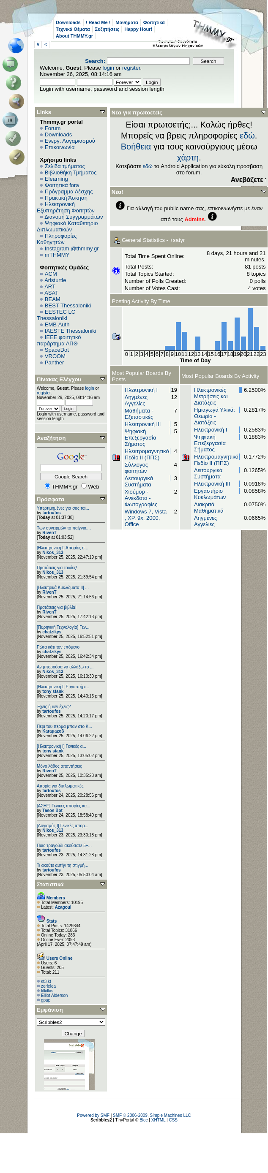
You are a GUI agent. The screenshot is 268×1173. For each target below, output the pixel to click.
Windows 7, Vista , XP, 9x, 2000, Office (146, 517)
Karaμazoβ (53, 731)
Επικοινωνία (60, 147)
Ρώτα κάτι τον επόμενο (58, 647)
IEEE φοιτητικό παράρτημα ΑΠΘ (59, 340)
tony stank (52, 691)
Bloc (143, 1120)
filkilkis (47, 990)
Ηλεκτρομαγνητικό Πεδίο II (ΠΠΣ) (147, 454)
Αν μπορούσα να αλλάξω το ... (65, 667)
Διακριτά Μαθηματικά (209, 507)
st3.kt (46, 981)
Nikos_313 (52, 552)
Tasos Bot (52, 810)
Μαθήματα (126, 22)
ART (49, 286)
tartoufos (51, 512)
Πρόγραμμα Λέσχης (69, 191)
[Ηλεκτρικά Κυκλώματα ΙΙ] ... (63, 587)
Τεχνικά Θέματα (73, 29)
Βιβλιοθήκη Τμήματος (70, 172)
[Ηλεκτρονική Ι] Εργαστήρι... (63, 686)
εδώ (247, 135)
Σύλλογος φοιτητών (136, 468)
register (131, 68)
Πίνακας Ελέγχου (59, 379)
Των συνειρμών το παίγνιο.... (64, 528)
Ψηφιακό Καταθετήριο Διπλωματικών (67, 226)
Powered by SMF (93, 1115)
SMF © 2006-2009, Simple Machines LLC (152, 1115)
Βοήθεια (136, 146)
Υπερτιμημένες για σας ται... (63, 508)
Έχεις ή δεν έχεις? (54, 706)
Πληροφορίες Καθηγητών (57, 239)
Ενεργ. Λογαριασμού (70, 141)
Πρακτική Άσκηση (66, 198)
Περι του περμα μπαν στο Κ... (64, 726)
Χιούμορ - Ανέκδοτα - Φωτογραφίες (141, 498)
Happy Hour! (138, 29)
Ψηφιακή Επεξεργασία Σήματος (140, 437)
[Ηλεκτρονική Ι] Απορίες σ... (62, 548)
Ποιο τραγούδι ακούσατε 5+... (64, 845)
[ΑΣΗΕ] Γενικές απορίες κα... (63, 806)
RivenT (49, 532)
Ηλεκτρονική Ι (141, 390)
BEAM (52, 299)
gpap (45, 1000)
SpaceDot (57, 350)
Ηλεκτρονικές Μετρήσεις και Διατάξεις (211, 396)
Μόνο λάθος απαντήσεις (59, 766)
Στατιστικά (50, 884)
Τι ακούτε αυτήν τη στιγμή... (62, 865)
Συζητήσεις (107, 29)
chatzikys (51, 632)
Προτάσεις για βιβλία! (57, 607)
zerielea (48, 986)
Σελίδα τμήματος (65, 166)
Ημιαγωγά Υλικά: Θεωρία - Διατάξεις (214, 416)
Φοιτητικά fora (62, 185)
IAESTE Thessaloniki (70, 331)
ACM (51, 274)
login (108, 68)
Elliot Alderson (54, 995)
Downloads (68, 22)
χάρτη (188, 157)
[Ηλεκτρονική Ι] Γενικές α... (61, 746)
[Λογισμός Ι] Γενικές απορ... (62, 825)
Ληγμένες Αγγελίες (136, 400)
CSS (173, 1120)
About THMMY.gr (74, 35)
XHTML (158, 1120)
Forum (53, 128)
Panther (54, 362)
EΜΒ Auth (57, 324)
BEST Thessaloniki (68, 305)
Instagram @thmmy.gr (72, 248)
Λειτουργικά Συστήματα (139, 481)
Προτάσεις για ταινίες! (57, 567)
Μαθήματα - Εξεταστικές (139, 413)
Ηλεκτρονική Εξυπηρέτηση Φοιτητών (66, 207)
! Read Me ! (98, 22)
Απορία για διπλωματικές (60, 786)
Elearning (56, 179)
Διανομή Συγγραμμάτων (73, 217)
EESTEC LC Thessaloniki (56, 315)
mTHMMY (57, 255)
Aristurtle (55, 280)
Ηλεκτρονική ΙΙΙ (143, 424)
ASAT (51, 293)
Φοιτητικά (154, 22)
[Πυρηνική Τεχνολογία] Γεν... (63, 627)
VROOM (55, 356)
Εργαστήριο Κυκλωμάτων (210, 494)
